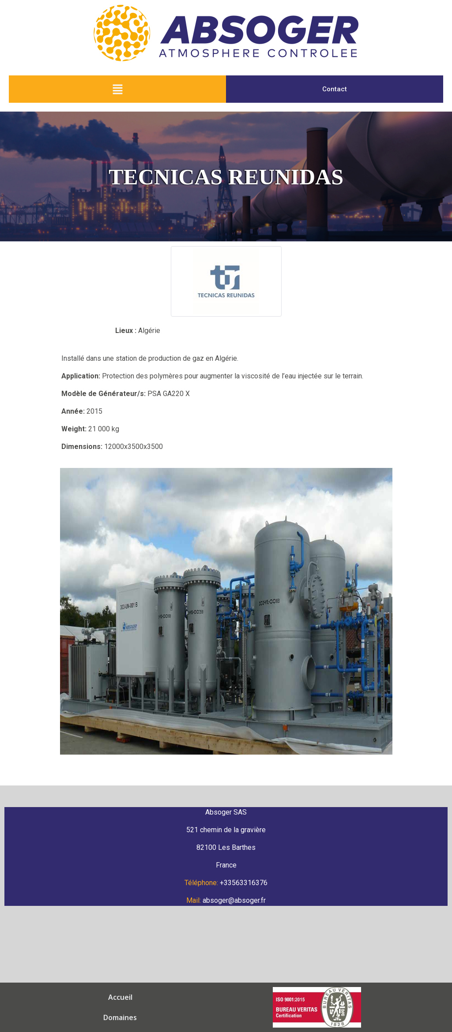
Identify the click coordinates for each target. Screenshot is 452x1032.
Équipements (145, 997)
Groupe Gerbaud (291, 997)
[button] (117, 89)
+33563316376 (243, 883)
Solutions (197, 997)
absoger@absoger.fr (234, 900)
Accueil (51, 997)
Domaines (93, 997)
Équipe (238, 997)
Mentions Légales (179, 1017)
